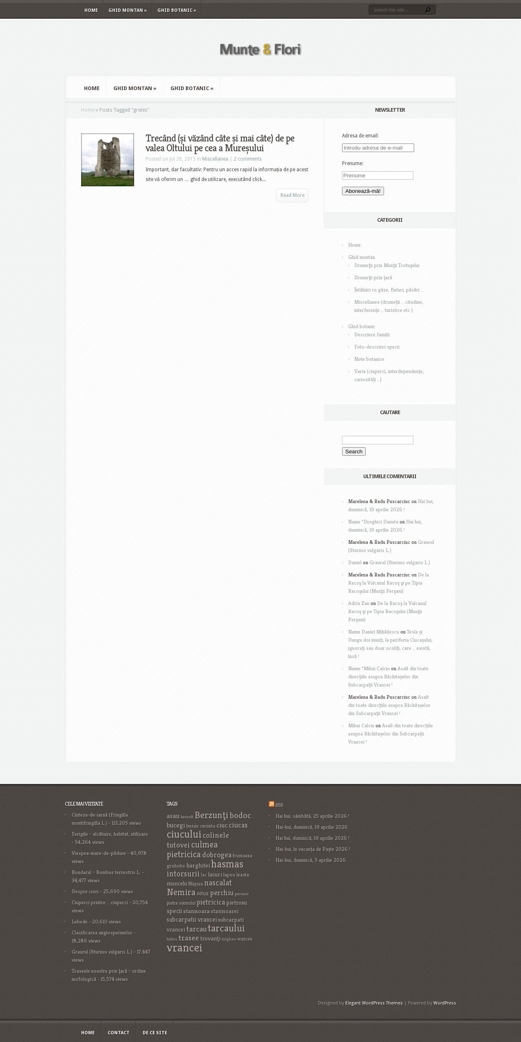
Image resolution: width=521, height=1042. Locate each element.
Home (91, 10)
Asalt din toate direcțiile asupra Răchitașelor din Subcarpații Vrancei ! (388, 676)
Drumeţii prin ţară (373, 277)
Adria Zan (358, 603)
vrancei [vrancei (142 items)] (185, 947)
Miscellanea (215, 159)
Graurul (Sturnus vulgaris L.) (399, 562)
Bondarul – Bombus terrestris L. (106, 872)
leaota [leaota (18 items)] (242, 875)
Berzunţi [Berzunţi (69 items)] (211, 815)
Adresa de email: (360, 136)
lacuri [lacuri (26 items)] (215, 874)
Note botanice (369, 358)
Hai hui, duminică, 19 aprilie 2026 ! (312, 837)
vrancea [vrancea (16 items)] (244, 939)
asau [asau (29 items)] (173, 816)
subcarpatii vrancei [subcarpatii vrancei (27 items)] (192, 919)
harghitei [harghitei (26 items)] (198, 865)
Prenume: (352, 163)
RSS (279, 804)
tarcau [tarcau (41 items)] (196, 929)
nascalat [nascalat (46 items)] (218, 883)
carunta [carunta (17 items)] (207, 826)
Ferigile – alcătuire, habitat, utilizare (110, 833)
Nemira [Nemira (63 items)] (181, 892)
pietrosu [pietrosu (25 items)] (236, 902)
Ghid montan (127, 10)
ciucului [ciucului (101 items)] (184, 834)
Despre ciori (85, 891)
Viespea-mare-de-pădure (99, 853)
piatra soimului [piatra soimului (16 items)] (181, 903)
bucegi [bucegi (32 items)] (176, 825)
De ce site (155, 1032)
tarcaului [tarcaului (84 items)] (226, 928)
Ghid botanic (176, 10)
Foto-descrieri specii (377, 346)
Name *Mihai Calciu (369, 668)
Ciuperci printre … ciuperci (100, 902)
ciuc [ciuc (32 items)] (221, 825)
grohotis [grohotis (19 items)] (176, 866)
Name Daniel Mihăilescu (373, 631)
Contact (119, 1032)
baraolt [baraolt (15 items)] (187, 816)
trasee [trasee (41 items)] (189, 938)
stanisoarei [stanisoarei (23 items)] (224, 911)
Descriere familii (372, 334)
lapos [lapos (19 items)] (229, 875)
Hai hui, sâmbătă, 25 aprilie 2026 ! (312, 815)
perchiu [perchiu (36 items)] (222, 892)
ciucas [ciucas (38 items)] (238, 825)
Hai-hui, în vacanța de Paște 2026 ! (313, 849)
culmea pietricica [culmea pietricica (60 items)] (192, 849)
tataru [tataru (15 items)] (172, 939)
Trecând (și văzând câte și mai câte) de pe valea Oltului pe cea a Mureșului (220, 143)
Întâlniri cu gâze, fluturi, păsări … (389, 289)
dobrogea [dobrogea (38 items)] (217, 854)
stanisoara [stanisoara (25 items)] (196, 911)
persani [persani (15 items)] (242, 893)
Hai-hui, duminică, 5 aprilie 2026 (311, 860)
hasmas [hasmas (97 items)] (227, 863)
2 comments (248, 159)
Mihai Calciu (361, 725)
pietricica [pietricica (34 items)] (211, 902)
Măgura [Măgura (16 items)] (195, 884)
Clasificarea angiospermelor (102, 932)
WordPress (444, 1003)
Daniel (355, 562)
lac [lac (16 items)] (204, 875)
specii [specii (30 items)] (174, 911)
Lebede (80, 921)
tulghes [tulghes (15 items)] (229, 939)
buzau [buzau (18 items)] (192, 826)
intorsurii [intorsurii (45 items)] (183, 874)
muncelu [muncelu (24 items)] (177, 883)
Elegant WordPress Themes (374, 1003)
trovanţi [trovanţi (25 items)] (210, 938)
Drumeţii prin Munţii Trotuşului (386, 265)
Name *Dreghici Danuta (373, 521)
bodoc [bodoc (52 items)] (240, 815)
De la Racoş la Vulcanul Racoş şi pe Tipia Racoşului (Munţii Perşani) (388, 582)
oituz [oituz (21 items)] (203, 893)
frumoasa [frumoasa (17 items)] (242, 855)
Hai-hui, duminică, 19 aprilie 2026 (312, 826)
